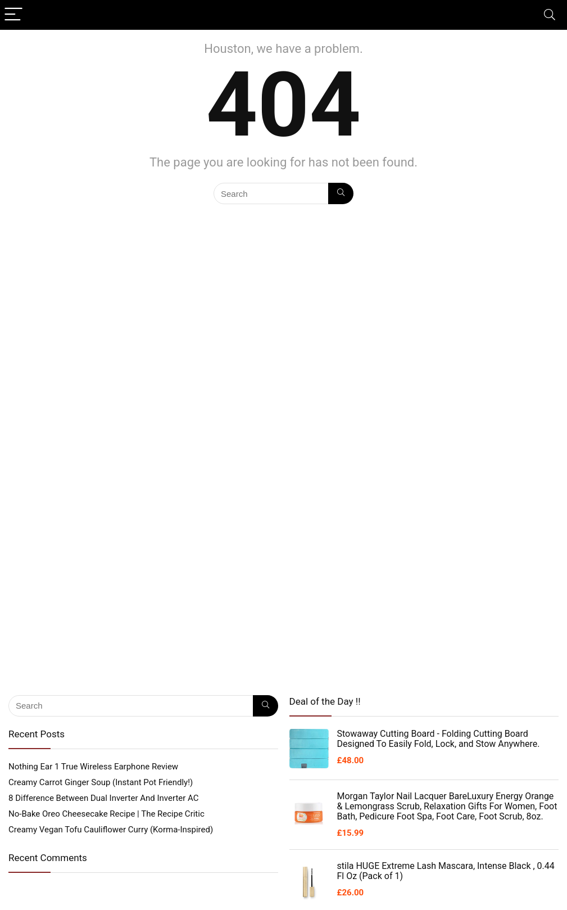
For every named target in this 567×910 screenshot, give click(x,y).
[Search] (549, 15)
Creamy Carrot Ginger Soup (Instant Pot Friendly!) (100, 782)
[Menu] (13, 15)
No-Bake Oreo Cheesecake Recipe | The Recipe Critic (106, 814)
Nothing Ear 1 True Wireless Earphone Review (93, 767)
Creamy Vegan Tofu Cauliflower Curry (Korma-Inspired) (110, 830)
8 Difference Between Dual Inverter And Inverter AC (103, 798)
